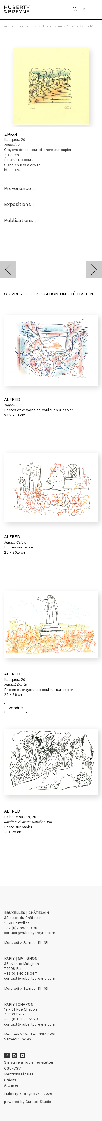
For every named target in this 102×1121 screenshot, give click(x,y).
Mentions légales (18, 1074)
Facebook (7, 1055)
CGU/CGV (12, 1068)
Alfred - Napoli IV (80, 26)
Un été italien (52, 26)
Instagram (14, 1055)
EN (83, 9)
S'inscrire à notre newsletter (29, 1062)
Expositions (28, 26)
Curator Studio (38, 1102)
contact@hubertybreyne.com (29, 933)
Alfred (10, 135)
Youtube (22, 1055)
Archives (11, 1085)
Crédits (10, 1080)
